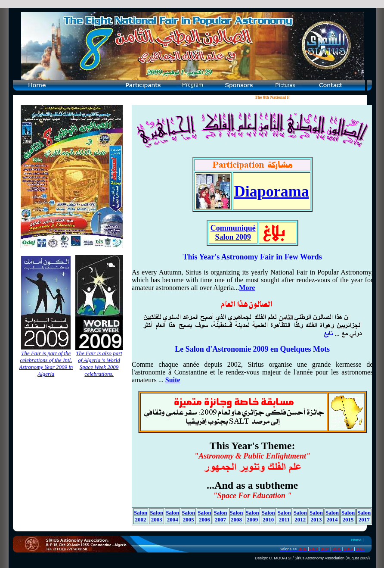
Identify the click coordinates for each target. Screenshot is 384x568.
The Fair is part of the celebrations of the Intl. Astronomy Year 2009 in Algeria (46, 363)
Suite (172, 380)
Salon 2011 (284, 516)
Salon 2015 (348, 516)
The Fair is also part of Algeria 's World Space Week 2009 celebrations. (99, 363)
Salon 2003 (156, 516)
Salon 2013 (316, 516)
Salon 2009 (252, 516)
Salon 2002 (140, 516)
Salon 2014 (332, 516)
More (247, 287)
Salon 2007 (220, 516)
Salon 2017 (364, 516)
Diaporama (271, 191)
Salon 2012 (300, 516)
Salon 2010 (268, 516)
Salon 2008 (236, 516)
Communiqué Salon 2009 (233, 232)
